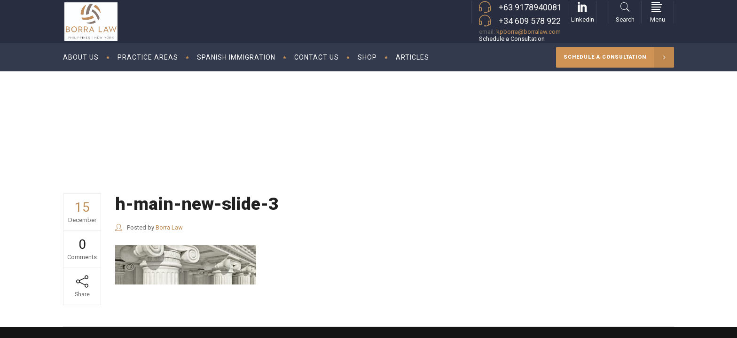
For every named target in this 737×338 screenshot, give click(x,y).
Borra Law (594, 118)
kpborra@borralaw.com (528, 31)
